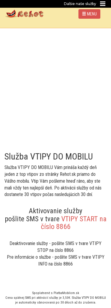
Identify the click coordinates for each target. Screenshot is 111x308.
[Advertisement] (55, 87)
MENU (89, 14)
